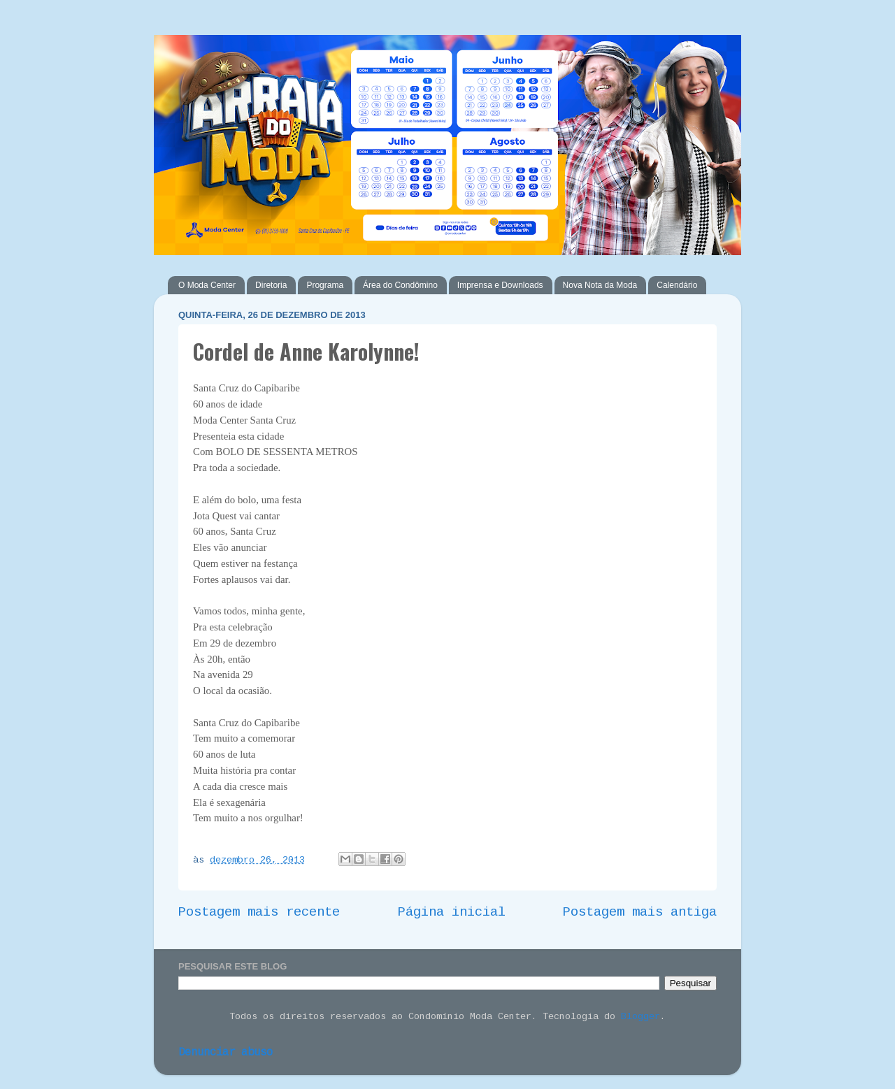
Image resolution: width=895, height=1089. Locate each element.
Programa (324, 285)
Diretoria (271, 285)
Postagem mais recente (259, 912)
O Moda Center (207, 285)
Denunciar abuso (225, 1053)
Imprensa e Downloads (500, 285)
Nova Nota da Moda (600, 285)
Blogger (640, 1017)
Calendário (677, 285)
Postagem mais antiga (640, 912)
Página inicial (452, 912)
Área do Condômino (400, 285)
